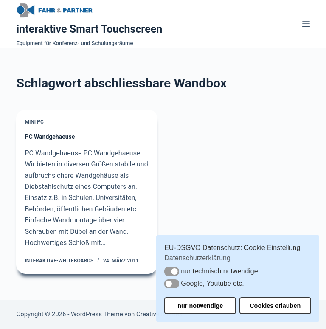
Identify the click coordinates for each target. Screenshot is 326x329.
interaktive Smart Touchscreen (89, 29)
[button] (171, 271)
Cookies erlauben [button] (275, 305)
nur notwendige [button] (200, 305)
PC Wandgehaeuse (50, 136)
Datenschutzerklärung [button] (197, 258)
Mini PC (34, 122)
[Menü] (306, 24)
